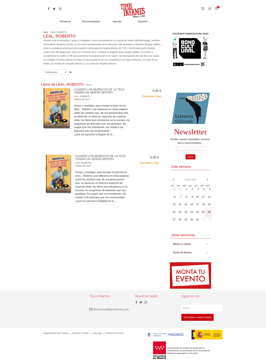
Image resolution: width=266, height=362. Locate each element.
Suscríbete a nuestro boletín (197, 317)
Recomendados (91, 21)
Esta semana (181, 166)
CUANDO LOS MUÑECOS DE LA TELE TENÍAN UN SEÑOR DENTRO (99, 91)
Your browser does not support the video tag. (190, 81)
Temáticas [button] (65, 21)
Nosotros (143, 21)
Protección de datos (80, 333)
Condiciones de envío (114, 333)
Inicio (45, 32)
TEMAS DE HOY (82, 99)
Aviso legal (97, 333)
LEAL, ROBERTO (82, 96)
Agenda (116, 21)
